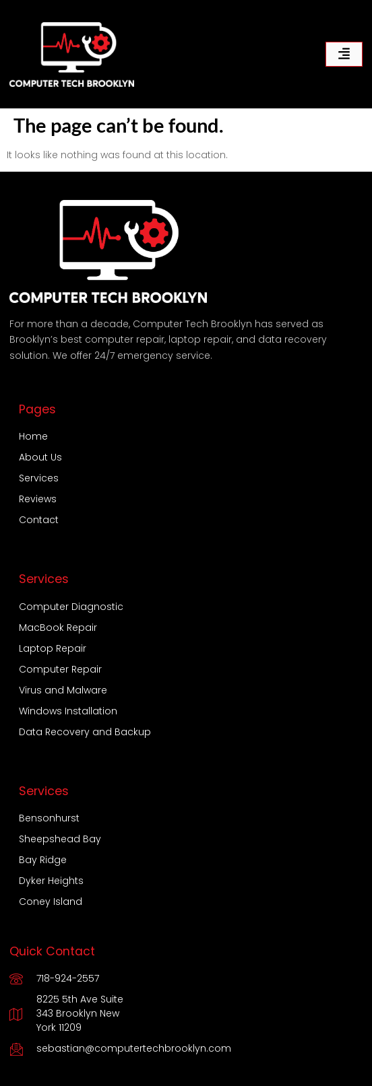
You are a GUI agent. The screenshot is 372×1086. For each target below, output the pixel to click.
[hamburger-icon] (344, 54)
